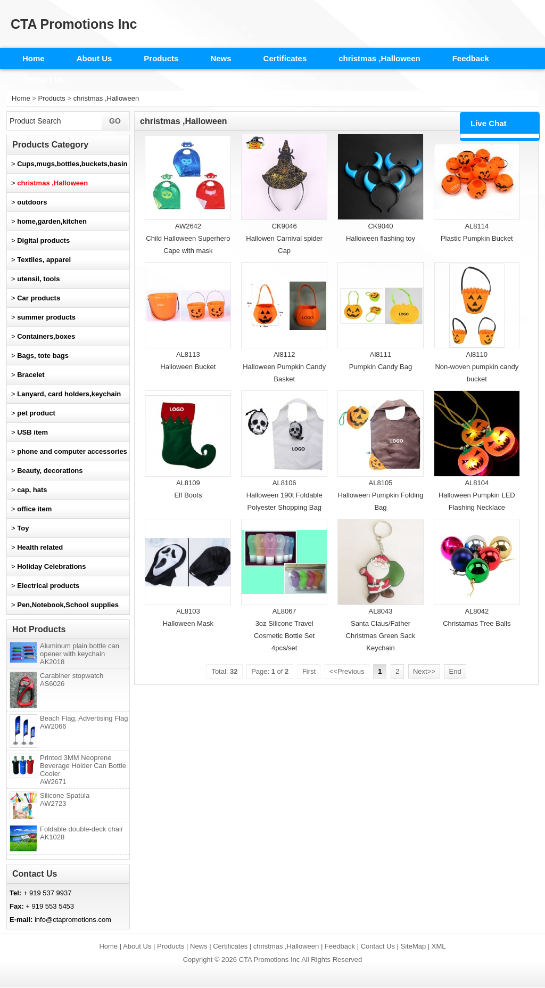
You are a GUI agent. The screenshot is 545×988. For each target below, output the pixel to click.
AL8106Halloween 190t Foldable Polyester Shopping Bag (284, 495)
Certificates (285, 58)
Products (161, 58)
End (455, 671)
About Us (94, 58)
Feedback (470, 58)
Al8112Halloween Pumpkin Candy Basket (284, 366)
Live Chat (488, 123)
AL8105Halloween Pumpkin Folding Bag (380, 495)
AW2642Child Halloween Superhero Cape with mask (188, 238)
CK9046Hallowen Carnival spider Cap (284, 238)
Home (33, 58)
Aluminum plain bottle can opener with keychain (79, 654)
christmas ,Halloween (379, 58)
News (220, 58)
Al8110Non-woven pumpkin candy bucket (476, 366)
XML (439, 946)
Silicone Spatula (64, 799)
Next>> (424, 671)
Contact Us (43, 79)
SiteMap (413, 946)
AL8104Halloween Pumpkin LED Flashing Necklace (477, 495)
